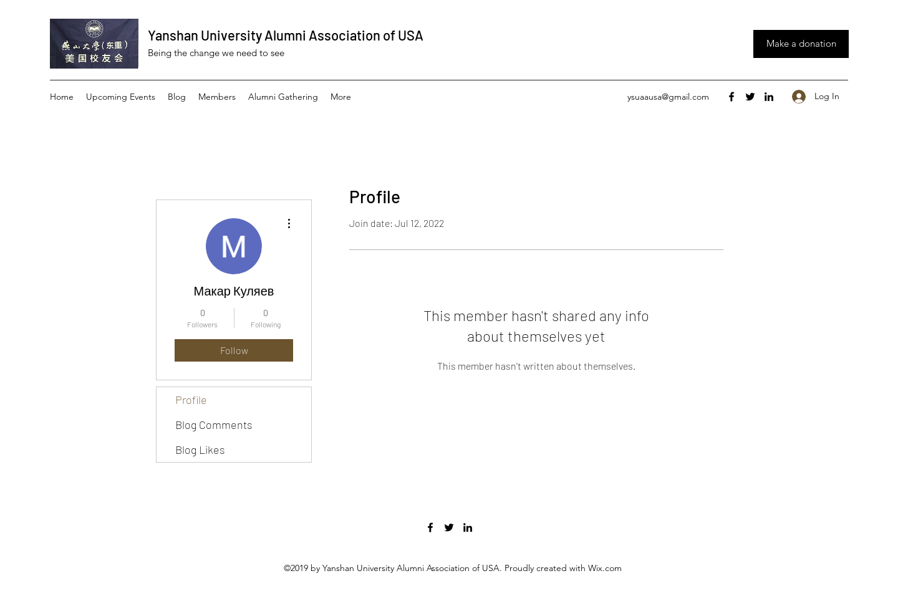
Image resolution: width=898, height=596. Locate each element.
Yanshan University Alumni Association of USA (285, 35)
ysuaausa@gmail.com (668, 96)
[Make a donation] (801, 44)
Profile (191, 399)
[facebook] (731, 96)
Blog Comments (214, 424)
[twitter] (750, 96)
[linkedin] (769, 96)
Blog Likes (200, 449)
